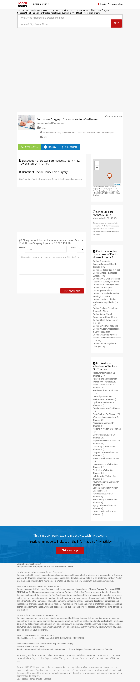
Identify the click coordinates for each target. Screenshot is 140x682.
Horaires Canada (73, 655)
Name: (21, 247)
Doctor (41, 128)
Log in (103, 4)
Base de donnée (87, 658)
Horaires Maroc (104, 655)
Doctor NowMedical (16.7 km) (106, 284)
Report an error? (113, 116)
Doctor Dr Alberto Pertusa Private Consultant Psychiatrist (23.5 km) (107, 337)
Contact (47, 679)
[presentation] (41, 282)
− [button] (97, 167)
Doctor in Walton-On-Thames (78, 592)
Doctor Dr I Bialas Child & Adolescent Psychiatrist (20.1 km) (106, 302)
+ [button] (97, 163)
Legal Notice (22, 679)
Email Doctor (54, 649)
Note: (73, 247)
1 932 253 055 (29, 146)
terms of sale (36, 679)
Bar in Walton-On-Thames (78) (106, 414)
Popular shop (40, 4)
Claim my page (70, 550)
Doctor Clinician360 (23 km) (105, 325)
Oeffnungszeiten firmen (67, 658)
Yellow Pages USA (47, 658)
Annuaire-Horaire (41, 655)
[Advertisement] (70, 50)
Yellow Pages (31, 658)
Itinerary (50, 146)
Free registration (115, 4)
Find (116, 24)
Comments (69, 146)
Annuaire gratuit (24, 655)
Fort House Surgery (65, 595)
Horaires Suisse (57, 655)
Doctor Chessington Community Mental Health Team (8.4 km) (104, 263)
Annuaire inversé (104, 658)
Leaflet (117, 184)
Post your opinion (72, 290)
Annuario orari (88, 655)
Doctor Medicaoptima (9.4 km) (106, 269)
